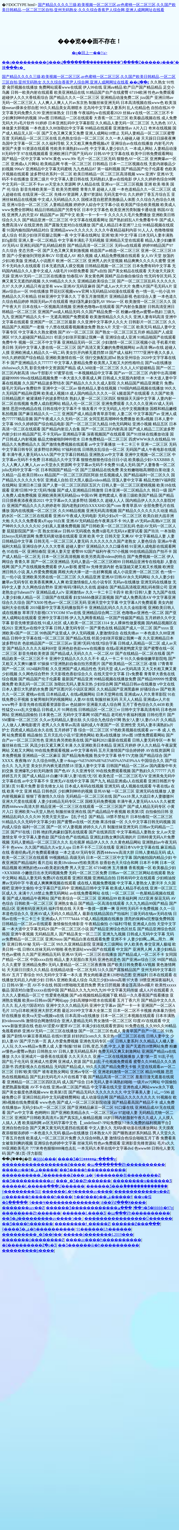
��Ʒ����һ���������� (92, 1170)
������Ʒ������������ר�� (94, 1208)
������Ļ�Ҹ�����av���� (77, 1191)
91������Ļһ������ (103, 1229)
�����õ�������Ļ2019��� (98, 1234)
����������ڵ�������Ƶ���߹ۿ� (47, 1175)
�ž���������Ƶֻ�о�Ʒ (29, 1245)
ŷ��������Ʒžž (21, 1191)
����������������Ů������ (128, 1218)
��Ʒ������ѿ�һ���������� (98, 1245)
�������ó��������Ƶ (33, 1240)
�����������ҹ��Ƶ (141, 1191)
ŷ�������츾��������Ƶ (127, 1175)
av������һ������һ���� (37, 1197)
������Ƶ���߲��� (136, 1224)
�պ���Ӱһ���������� (138, 1213)
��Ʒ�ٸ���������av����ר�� (42, 1218)
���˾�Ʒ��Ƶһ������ (83, 1181)
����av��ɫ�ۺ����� (30, 1170)
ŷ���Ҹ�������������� (64, 1202)
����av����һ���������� (103, 1240)
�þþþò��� (44, 1159)
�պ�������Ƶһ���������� (126, 1164)
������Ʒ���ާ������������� (126, 1186)
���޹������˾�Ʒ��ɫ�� (32, 1234)
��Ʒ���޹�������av (28, 1181)
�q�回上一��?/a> (89, 53)
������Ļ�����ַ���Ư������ (43, 1186)
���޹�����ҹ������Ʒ (142, 1181)
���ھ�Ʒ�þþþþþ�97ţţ (145, 1208)
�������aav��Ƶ (23, 1208)
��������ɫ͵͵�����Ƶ (82, 1224)
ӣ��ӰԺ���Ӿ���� (123, 1202)
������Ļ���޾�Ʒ (84, 1213)
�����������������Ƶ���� (43, 1164)
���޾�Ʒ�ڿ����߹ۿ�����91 (87, 1159)
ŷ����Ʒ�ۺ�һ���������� (38, 1229)
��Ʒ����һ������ (27, 1224)
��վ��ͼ (139, 82)
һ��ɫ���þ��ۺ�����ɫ (103, 1197)
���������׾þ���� (28, 1250)
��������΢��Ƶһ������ (31, 1213)
